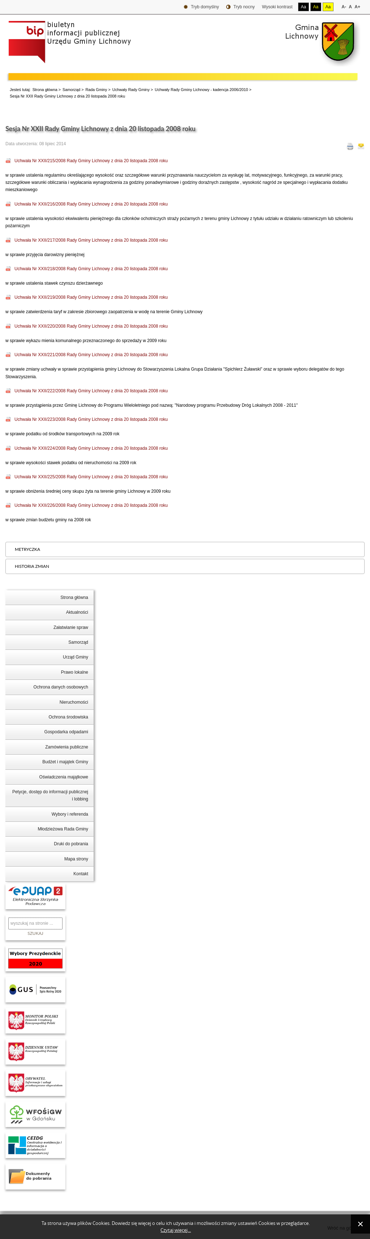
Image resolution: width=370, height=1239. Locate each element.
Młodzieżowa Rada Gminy (63, 829)
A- (343, 6)
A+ (357, 6)
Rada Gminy (96, 89)
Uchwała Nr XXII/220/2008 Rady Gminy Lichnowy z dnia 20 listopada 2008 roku (91, 326)
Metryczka (27, 549)
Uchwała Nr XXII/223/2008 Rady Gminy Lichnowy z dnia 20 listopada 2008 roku (91, 419)
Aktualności (77, 612)
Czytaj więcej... (175, 1230)
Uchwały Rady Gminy (131, 89)
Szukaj (35, 933)
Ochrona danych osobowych (61, 687)
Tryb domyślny (201, 7)
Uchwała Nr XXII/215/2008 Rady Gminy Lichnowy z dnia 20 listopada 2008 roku (91, 160)
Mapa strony (76, 859)
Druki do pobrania (71, 843)
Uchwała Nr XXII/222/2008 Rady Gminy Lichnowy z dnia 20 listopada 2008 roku (91, 390)
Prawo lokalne (74, 672)
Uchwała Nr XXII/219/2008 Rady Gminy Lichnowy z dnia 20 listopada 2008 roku (91, 297)
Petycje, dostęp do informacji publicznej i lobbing (50, 795)
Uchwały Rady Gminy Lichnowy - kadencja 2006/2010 (201, 89)
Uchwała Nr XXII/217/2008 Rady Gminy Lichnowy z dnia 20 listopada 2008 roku (91, 240)
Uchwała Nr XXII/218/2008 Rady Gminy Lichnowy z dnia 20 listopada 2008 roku (91, 268)
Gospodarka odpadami (66, 731)
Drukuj (350, 146)
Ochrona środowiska (68, 717)
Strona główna (45, 89)
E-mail (361, 146)
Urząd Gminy (75, 657)
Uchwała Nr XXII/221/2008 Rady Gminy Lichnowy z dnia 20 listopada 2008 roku (91, 354)
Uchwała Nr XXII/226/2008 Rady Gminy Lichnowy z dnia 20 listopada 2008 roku (91, 505)
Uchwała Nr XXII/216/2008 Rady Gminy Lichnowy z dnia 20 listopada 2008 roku (91, 204)
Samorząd (71, 89)
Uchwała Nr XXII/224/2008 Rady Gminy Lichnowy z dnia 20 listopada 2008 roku (91, 448)
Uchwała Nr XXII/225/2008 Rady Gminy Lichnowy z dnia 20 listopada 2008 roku (91, 476)
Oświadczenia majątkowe (63, 777)
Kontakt (80, 873)
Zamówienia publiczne (66, 747)
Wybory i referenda (70, 814)
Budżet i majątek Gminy (65, 761)
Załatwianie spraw (70, 627)
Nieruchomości (74, 702)
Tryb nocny (240, 7)
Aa (303, 6)
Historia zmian (32, 566)
